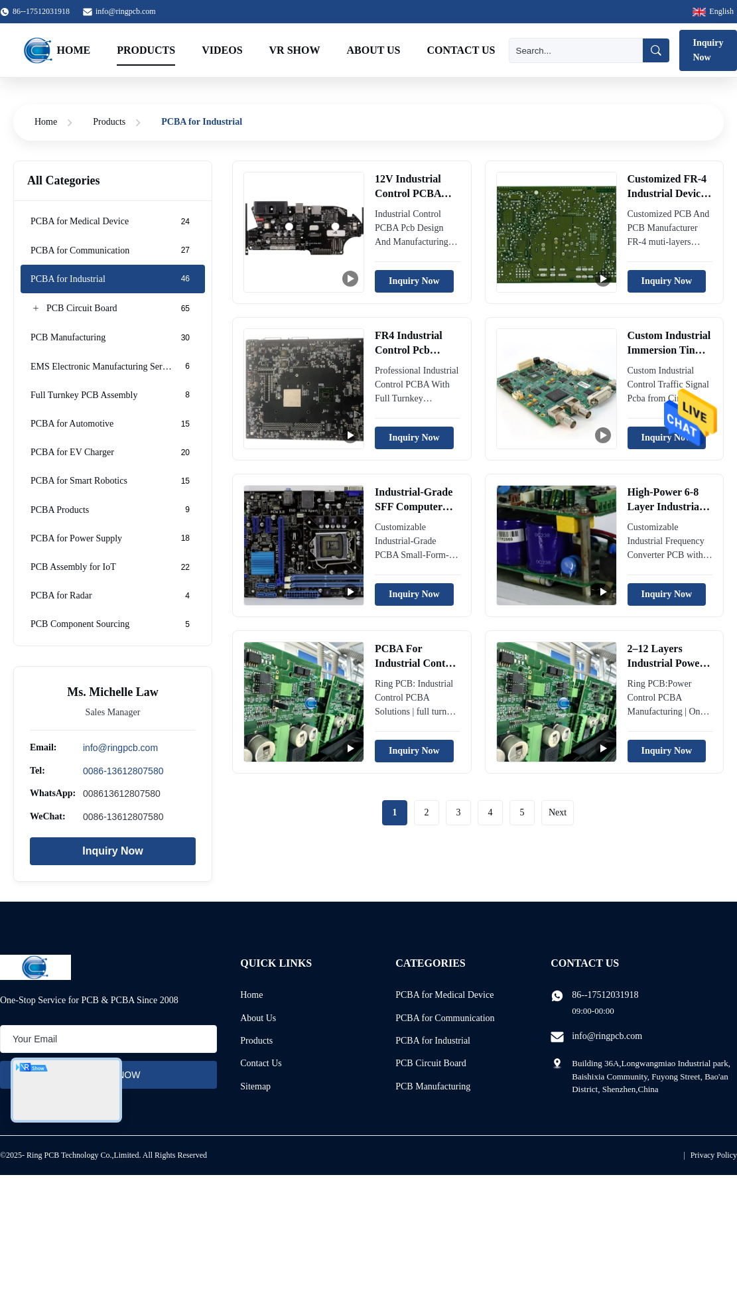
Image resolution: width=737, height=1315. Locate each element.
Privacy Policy (714, 1155)
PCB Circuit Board (430, 1063)
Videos (222, 50)
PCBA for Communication (444, 1018)
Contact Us (461, 50)
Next (558, 812)
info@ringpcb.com (126, 11)
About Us (373, 50)
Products (146, 50)
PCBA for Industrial (432, 1041)
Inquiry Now (112, 851)
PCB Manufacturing (432, 1086)
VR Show (294, 50)
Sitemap (255, 1086)
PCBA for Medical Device (444, 995)
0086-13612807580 (123, 770)
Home (74, 50)
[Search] (576, 50)
